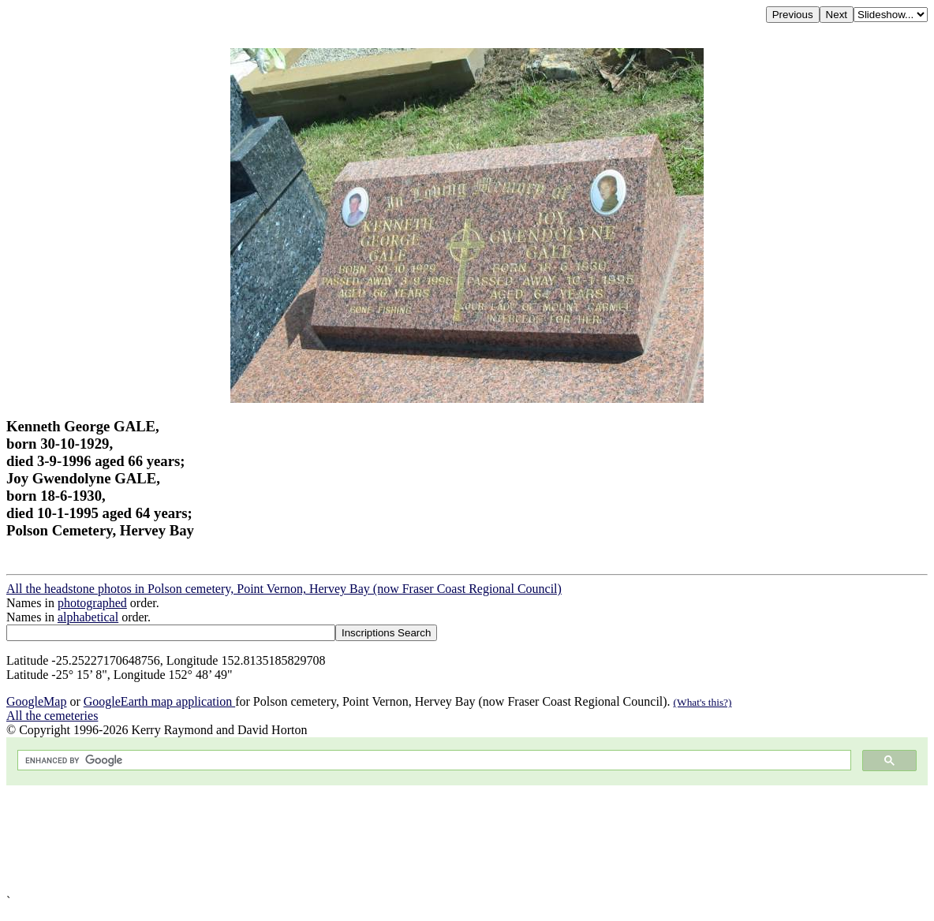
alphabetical (88, 617)
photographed (92, 603)
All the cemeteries (52, 715)
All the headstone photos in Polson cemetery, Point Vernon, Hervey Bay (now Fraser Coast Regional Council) (284, 588)
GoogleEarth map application (159, 701)
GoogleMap (36, 701)
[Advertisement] (467, 839)
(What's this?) (703, 702)
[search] (432, 760)
